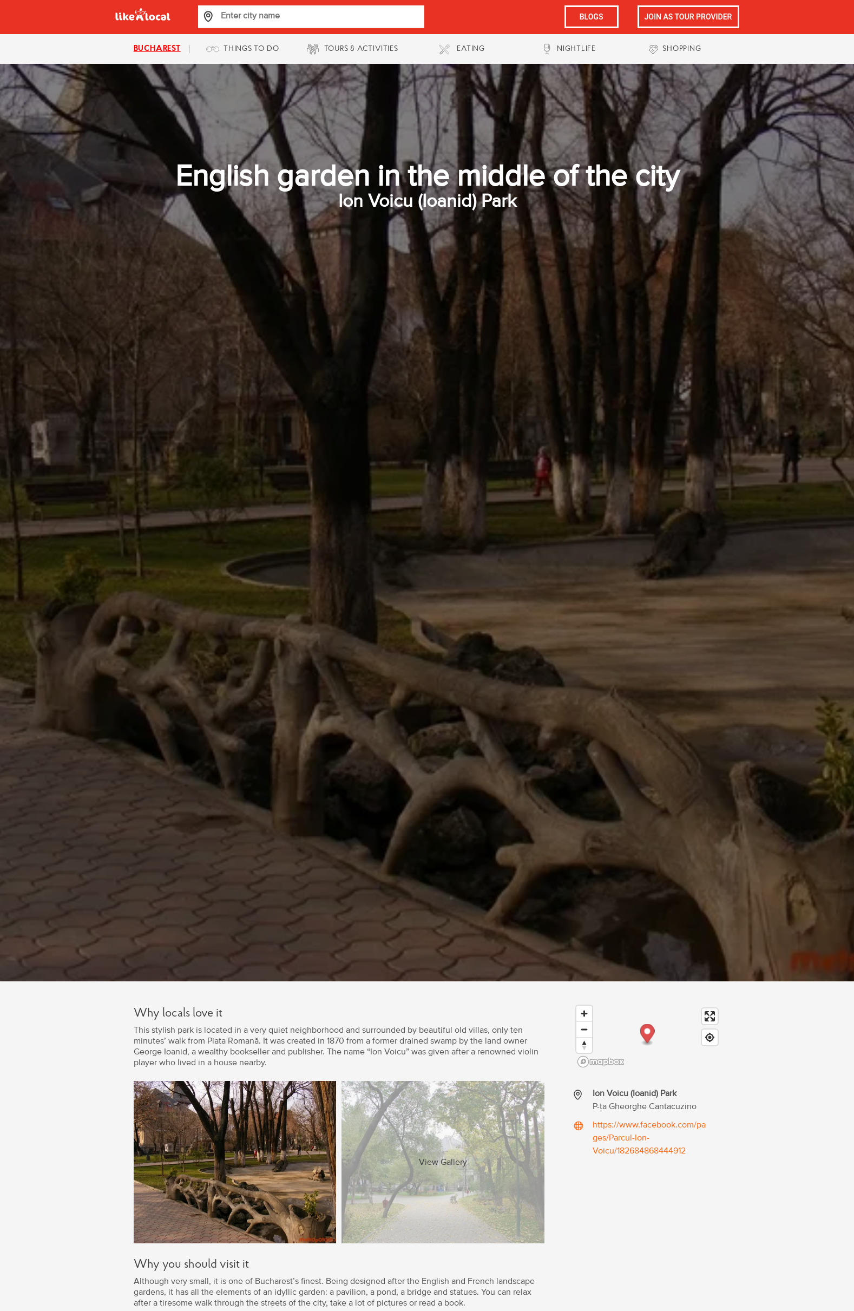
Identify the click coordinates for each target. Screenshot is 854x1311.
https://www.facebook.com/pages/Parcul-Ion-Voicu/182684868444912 (649, 1137)
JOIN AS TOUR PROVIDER (688, 16)
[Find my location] (710, 1037)
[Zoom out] (584, 1029)
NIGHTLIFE (576, 49)
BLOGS (591, 16)
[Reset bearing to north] (584, 1045)
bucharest (157, 49)
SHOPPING (681, 49)
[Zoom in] (584, 1013)
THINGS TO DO (251, 49)
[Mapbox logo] (601, 1062)
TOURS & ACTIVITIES (361, 49)
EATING (471, 49)
